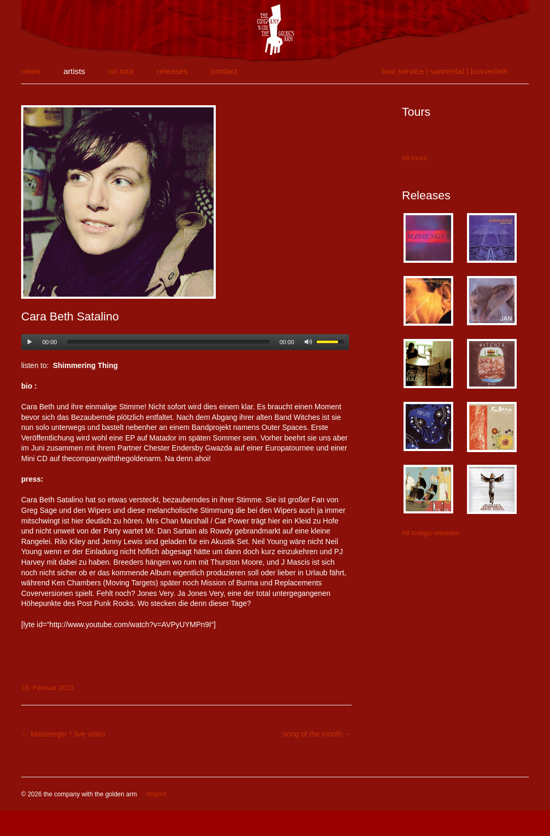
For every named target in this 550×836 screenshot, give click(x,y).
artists (74, 71)
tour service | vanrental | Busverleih (444, 71)
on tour (121, 71)
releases (172, 71)
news (30, 71)
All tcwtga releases (430, 533)
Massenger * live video (63, 734)
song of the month (317, 734)
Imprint (156, 794)
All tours (414, 158)
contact (224, 71)
